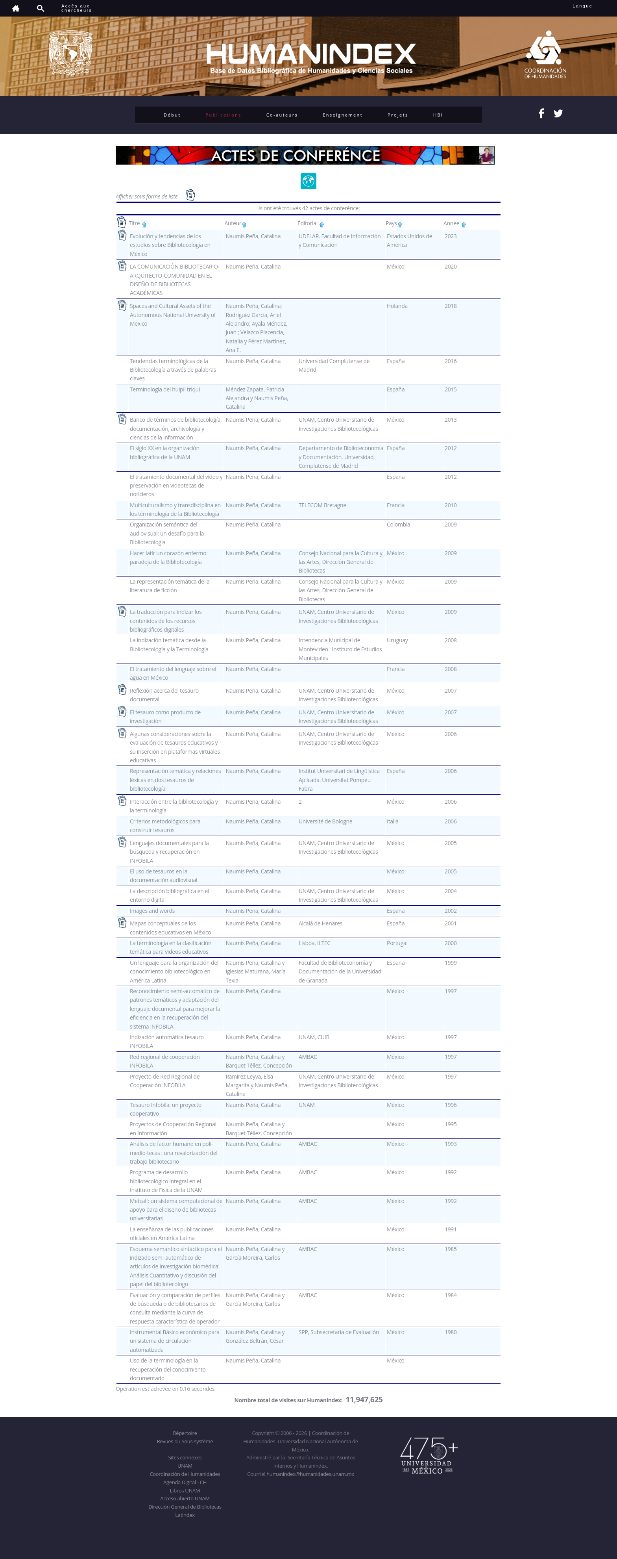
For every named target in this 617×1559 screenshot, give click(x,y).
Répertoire (185, 1433)
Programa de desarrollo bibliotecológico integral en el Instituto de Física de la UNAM (166, 1181)
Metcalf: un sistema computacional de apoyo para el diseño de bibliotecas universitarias (176, 1209)
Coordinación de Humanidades (185, 1473)
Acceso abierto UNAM (184, 1498)
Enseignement (343, 115)
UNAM (184, 1465)
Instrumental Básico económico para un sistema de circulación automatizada (175, 1340)
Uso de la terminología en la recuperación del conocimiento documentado (168, 1369)
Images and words (152, 910)
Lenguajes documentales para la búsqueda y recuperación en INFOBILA (169, 851)
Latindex (184, 1514)
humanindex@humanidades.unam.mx (310, 1473)
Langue (591, 6)
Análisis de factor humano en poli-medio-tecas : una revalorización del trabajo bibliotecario (174, 1152)
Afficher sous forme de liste (147, 196)
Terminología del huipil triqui (165, 389)
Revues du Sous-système (185, 1441)
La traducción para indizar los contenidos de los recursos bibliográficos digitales (165, 620)
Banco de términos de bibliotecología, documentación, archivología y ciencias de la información (176, 428)
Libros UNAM (185, 1490)
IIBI (438, 115)
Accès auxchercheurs (76, 8)
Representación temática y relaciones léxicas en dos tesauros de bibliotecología (175, 779)
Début (172, 115)
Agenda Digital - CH (185, 1482)
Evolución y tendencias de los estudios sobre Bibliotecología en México (170, 245)
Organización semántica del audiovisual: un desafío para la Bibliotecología (167, 533)
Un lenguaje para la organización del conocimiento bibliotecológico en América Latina (174, 971)
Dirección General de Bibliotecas (184, 1506)
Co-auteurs (282, 115)
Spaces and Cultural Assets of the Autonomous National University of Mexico (173, 314)
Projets (398, 115)
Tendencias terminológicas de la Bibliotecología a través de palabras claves (173, 369)
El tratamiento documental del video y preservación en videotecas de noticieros (176, 485)
